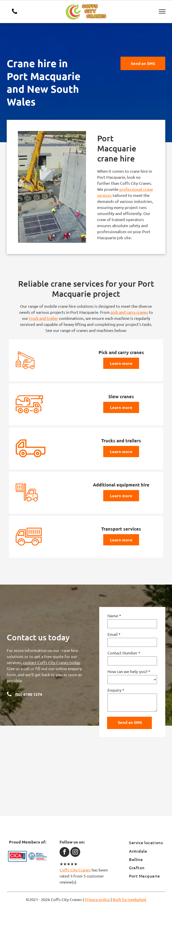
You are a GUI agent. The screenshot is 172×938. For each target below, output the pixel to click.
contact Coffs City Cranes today (51, 662)
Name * (114, 615)
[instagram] (75, 852)
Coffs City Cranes (75, 869)
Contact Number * (124, 652)
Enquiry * (116, 690)
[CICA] (17, 856)
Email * (114, 634)
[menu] (162, 11)
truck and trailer (43, 318)
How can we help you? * (129, 671)
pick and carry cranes (129, 312)
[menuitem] (147, 842)
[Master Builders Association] (37, 856)
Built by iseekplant (129, 899)
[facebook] (64, 852)
